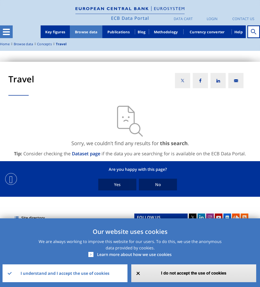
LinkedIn (201, 217)
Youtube (218, 217)
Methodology (166, 31)
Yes (117, 184)
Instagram (210, 217)
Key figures (55, 31)
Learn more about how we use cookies (134, 254)
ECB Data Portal (130, 18)
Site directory (33, 217)
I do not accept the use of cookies (193, 273)
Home (5, 44)
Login (212, 18)
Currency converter (207, 31)
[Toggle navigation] (6, 31)
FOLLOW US (148, 217)
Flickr (227, 217)
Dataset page (86, 153)
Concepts (44, 44)
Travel (61, 44)
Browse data (86, 31)
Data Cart (183, 18)
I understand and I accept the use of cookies (65, 273)
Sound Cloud (236, 217)
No (158, 184)
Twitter (193, 217)
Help (238, 31)
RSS (244, 217)
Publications (118, 31)
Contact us (243, 18)
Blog (141, 31)
